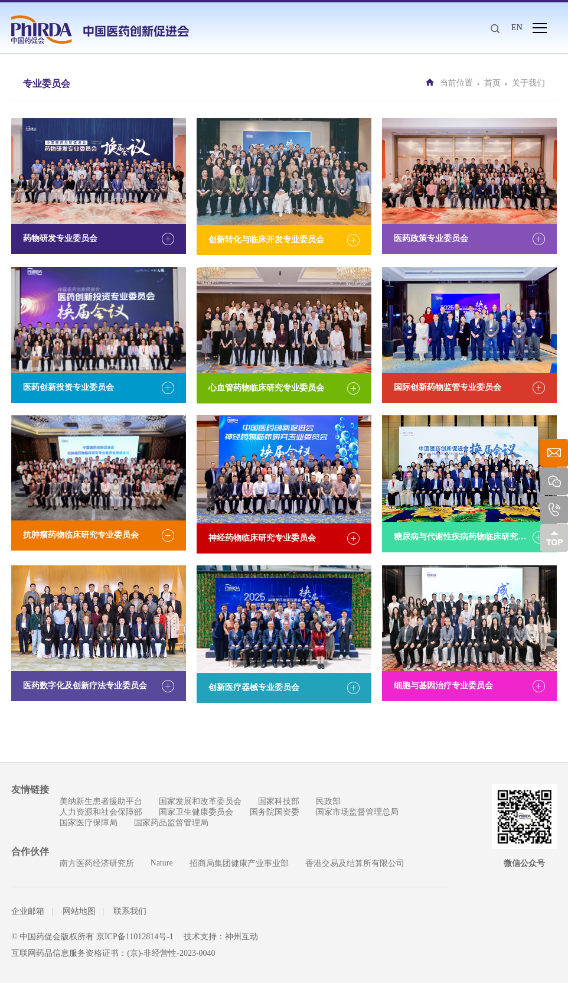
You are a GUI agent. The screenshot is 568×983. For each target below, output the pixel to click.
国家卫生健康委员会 (196, 812)
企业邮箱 (27, 911)
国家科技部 (278, 801)
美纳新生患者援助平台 (101, 801)
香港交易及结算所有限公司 (354, 863)
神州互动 (241, 936)
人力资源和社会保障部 (101, 812)
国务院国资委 (274, 812)
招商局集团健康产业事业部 (239, 863)
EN (517, 27)
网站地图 (79, 911)
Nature (162, 862)
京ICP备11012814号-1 (135, 936)
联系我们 (129, 911)
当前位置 (456, 83)
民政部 (328, 801)
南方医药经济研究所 (97, 863)
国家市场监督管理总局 (357, 812)
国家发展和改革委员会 (200, 801)
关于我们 (528, 83)
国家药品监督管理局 (171, 822)
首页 (492, 83)
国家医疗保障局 (88, 822)
